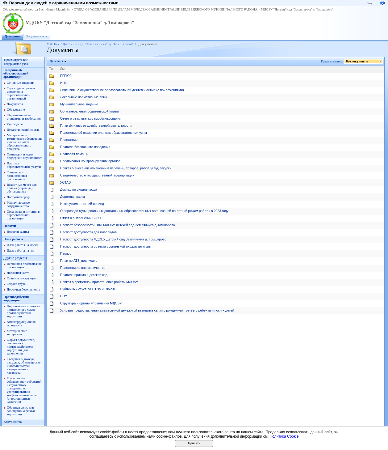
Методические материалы (17, 332)
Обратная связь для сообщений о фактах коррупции (21, 411)
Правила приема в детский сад (84, 275)
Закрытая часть (37, 36)
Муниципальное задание (79, 104)
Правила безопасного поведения (85, 147)
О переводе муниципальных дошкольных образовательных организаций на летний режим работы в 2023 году (144, 211)
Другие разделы (15, 258)
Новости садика (18, 231)
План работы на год (20, 250)
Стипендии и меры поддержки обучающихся (24, 156)
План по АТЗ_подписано (79, 260)
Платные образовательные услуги (24, 165)
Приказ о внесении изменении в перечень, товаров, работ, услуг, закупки (116, 168)
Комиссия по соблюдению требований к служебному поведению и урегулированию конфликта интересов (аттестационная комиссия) (24, 390)
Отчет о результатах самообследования (90, 118)
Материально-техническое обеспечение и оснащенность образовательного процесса (24, 142)
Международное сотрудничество (18, 204)
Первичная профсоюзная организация (24, 265)
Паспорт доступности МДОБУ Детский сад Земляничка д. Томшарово (113, 239)
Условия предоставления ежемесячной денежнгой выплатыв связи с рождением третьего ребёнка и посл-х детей (147, 310)
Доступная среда (18, 197)
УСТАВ (65, 182)
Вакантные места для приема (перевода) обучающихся (22, 188)
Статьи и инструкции (21, 278)
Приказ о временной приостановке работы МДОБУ (99, 282)
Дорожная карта (18, 272)
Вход (369, 3)
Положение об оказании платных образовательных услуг (103, 132)
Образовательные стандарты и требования (24, 116)
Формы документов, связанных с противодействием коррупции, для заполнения (21, 346)
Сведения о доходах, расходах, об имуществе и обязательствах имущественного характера (23, 365)
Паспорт (66, 253)
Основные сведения (21, 82)
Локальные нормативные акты (83, 97)
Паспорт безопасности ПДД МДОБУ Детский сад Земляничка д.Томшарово (117, 225)
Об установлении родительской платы (89, 111)
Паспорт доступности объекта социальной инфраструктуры (106, 246)
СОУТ (64, 296)
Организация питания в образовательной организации (23, 215)
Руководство (15, 124)
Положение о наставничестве (83, 268)
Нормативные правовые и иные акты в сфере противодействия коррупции (23, 311)
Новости (9, 225)
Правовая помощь (74, 154)
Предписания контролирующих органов (90, 161)
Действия (56, 61)
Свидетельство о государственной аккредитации (97, 175)
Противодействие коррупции (16, 298)
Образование (16, 109)
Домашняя (13, 36)
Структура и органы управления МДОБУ (91, 303)
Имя (63, 68)
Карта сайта (12, 421)
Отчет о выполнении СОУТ (80, 218)
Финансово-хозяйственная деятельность (17, 176)
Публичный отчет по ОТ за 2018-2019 (89, 289)
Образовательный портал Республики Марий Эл (36, 9)
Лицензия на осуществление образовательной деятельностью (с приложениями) (122, 90)
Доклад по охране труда (78, 189)
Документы (15, 104)
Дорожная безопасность (23, 289)
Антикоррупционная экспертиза (21, 323)
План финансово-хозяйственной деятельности (95, 125)
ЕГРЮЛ (66, 76)
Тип (52, 68)
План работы (13, 239)
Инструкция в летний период (82, 204)
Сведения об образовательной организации (15, 73)
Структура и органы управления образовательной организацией (21, 93)
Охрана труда (16, 284)
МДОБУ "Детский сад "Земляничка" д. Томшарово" (297, 9)
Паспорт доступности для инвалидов (88, 232)
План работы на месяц (22, 245)
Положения (68, 140)
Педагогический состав (23, 129)
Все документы (357, 61)
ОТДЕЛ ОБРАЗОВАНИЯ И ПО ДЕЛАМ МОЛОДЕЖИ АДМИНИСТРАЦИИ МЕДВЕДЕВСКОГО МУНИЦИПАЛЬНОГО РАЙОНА (165, 9)
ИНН (63, 83)
